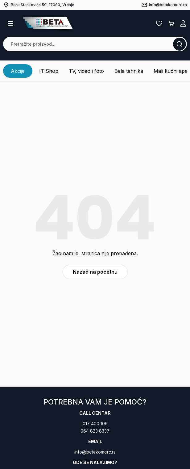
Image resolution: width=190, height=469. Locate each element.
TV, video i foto (86, 71)
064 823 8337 (95, 431)
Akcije (18, 71)
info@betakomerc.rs (95, 451)
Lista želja (159, 23)
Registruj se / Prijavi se (183, 23)
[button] (10, 23)
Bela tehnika (128, 71)
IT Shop (48, 71)
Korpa (171, 23)
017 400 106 (95, 423)
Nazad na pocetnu (95, 272)
